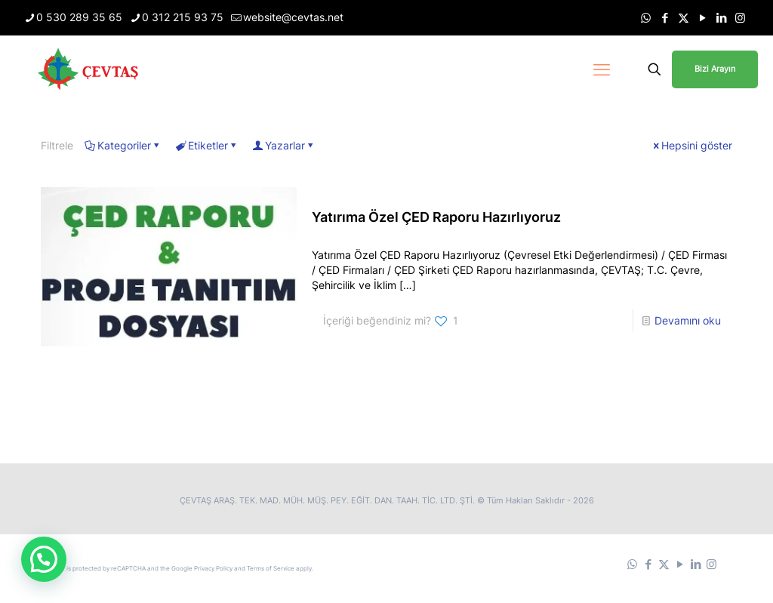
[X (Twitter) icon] (683, 18)
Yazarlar (284, 145)
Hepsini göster (691, 145)
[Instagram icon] (740, 18)
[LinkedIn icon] (721, 18)
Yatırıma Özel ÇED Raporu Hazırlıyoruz (436, 217)
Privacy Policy (213, 568)
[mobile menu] (601, 69)
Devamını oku (687, 320)
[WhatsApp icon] (645, 18)
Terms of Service (270, 568)
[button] (43, 559)
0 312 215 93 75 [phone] (182, 17)
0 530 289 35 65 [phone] (79, 17)
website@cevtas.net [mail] (293, 17)
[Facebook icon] (664, 18)
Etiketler (207, 145)
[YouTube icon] (702, 18)
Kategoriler (123, 145)
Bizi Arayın (714, 68)
